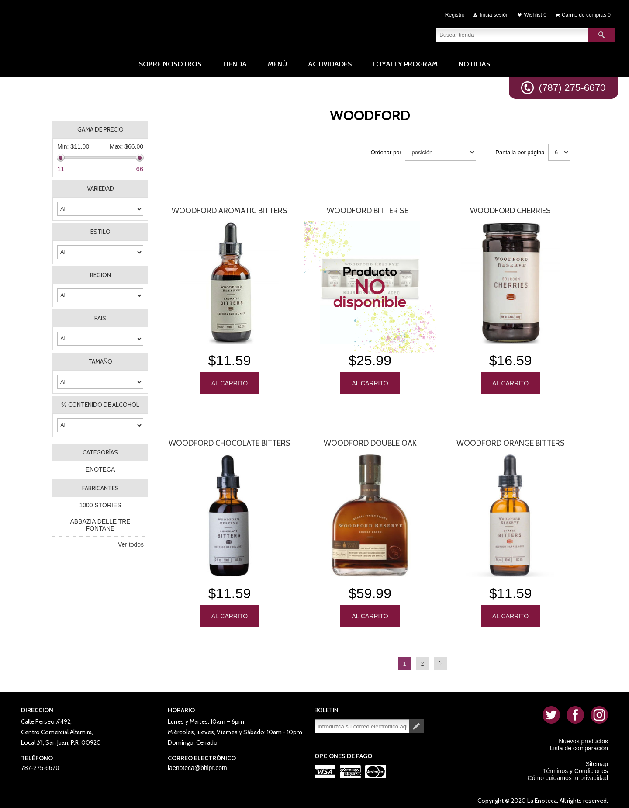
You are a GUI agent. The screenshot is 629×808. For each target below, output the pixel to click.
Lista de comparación (579, 743)
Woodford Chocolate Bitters (229, 439)
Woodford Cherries (510, 208)
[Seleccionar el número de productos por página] (559, 150)
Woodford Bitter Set (370, 208)
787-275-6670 (40, 762)
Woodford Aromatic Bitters (229, 208)
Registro (455, 14)
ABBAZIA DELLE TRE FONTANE (100, 523)
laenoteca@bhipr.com (197, 762)
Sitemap (597, 759)
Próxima (440, 658)
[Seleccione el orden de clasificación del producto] (440, 150)
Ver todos (131, 542)
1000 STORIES (100, 502)
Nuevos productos (583, 736)
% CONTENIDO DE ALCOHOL (100, 402)
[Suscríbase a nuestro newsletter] (362, 721)
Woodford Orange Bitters (510, 439)
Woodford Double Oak (370, 439)
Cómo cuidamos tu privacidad (568, 773)
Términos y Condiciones (575, 766)
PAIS (100, 316)
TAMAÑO (100, 359)
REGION (100, 273)
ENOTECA (100, 467)
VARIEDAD (100, 186)
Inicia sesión (494, 14)
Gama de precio (100, 127)
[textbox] (512, 33)
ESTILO (100, 229)
